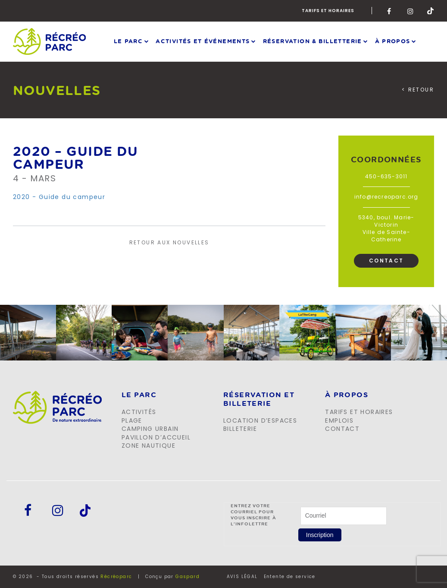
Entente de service (290, 576)
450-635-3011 (386, 176)
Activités (139, 412)
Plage (132, 420)
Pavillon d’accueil (156, 437)
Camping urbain (150, 428)
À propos (392, 41)
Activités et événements (203, 41)
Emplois (339, 420)
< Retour (418, 89)
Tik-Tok (430, 10)
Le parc (128, 41)
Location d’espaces (260, 420)
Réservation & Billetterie (312, 41)
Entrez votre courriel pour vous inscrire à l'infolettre (254, 515)
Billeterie (240, 428)
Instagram (410, 10)
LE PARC (139, 395)
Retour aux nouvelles (169, 242)
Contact (386, 260)
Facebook (390, 10)
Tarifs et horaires (328, 10)
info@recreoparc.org (386, 196)
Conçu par (172, 576)
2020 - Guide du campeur (59, 197)
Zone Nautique (148, 445)
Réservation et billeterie (258, 399)
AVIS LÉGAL (242, 576)
